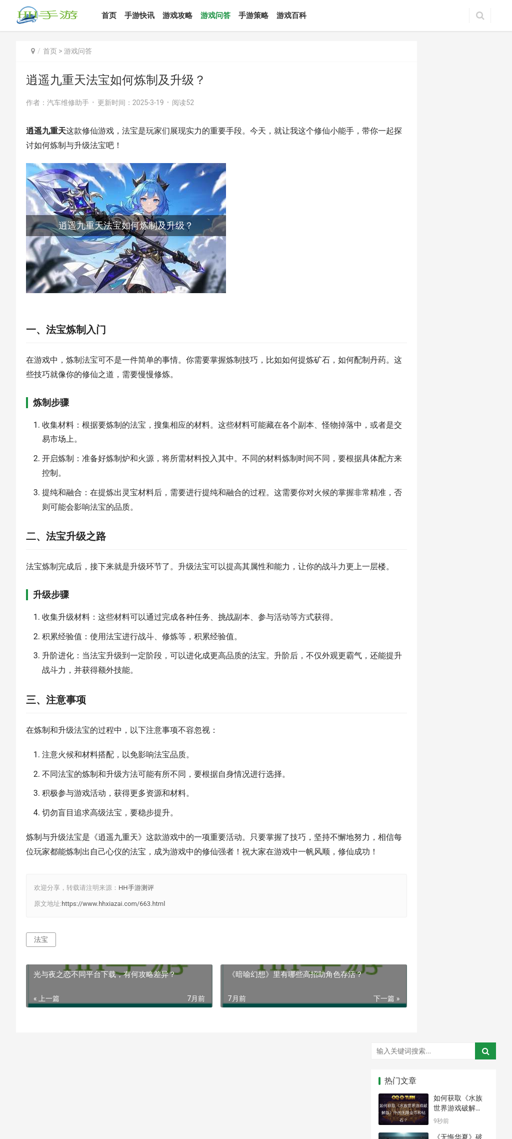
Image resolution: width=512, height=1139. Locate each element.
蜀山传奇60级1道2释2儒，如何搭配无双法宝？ (461, 413)
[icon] (411, 1116)
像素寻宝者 (436, 866)
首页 (124, 15)
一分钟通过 (474, 895)
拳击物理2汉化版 (436, 895)
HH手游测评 (136, 916)
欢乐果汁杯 (474, 880)
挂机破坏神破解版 (474, 748)
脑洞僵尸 (434, 836)
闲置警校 (397, 880)
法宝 (41, 968)
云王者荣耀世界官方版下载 (474, 777)
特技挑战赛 (474, 821)
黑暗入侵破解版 (399, 762)
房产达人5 (436, 880)
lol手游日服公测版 (436, 851)
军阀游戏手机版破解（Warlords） (474, 910)
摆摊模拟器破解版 (474, 925)
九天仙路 (397, 851)
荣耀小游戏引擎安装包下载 (436, 777)
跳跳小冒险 (436, 792)
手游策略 (269, 15)
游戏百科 (307, 15)
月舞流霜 (397, 807)
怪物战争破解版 (436, 748)
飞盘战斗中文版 (399, 792)
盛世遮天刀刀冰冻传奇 (474, 851)
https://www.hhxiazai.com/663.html (113, 932)
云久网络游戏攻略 (386, 1097)
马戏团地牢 (399, 925)
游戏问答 (231, 15)
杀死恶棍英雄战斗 (399, 939)
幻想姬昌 (434, 910)
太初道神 (434, 807)
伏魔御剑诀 (474, 792)
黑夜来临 (397, 910)
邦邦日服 (397, 777)
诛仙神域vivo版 (474, 836)
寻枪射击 (434, 925)
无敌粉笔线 (474, 762)
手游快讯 (155, 15)
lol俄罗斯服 (474, 866)
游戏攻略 (193, 15)
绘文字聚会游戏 (399, 748)
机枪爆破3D (399, 895)
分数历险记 (399, 821)
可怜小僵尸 (399, 866)
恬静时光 (472, 807)
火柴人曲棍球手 (399, 836)
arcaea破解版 (436, 821)
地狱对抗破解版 (436, 762)
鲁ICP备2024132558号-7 (295, 1097)
